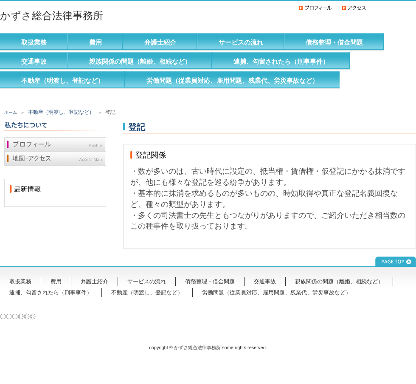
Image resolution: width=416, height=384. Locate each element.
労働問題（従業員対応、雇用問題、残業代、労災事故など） (232, 80)
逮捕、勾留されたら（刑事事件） (281, 61)
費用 (95, 42)
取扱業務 (34, 42)
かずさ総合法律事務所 (51, 15)
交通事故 (34, 61)
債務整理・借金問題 (334, 42)
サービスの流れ (241, 42)
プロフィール (55, 144)
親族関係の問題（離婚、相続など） (140, 61)
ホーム (10, 112)
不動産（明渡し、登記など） (62, 80)
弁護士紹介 (160, 42)
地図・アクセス (55, 159)
